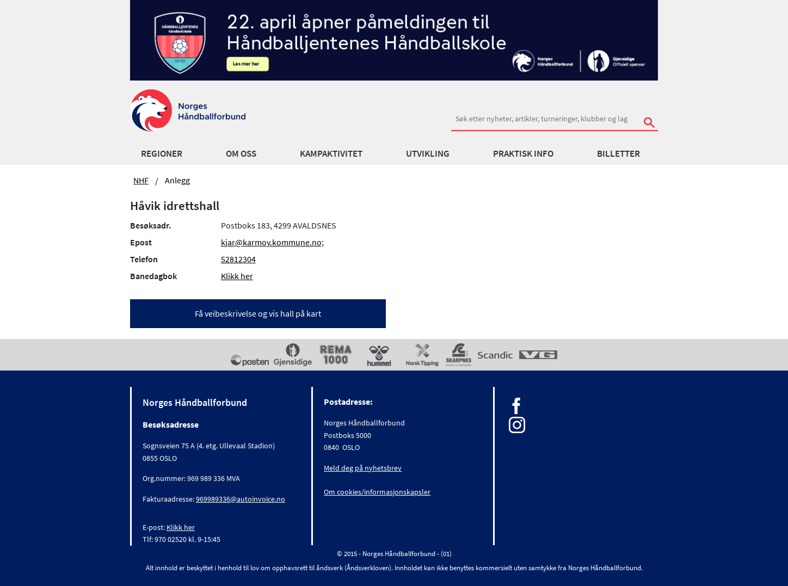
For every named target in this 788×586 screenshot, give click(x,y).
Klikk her (237, 275)
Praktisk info (523, 153)
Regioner (161, 153)
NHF (141, 180)
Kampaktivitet (331, 153)
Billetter (618, 153)
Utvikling (428, 153)
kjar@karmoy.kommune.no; (272, 242)
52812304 (238, 259)
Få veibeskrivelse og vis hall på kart (258, 313)
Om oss (241, 153)
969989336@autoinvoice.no (240, 499)
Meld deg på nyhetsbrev (363, 468)
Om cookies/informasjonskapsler (377, 492)
